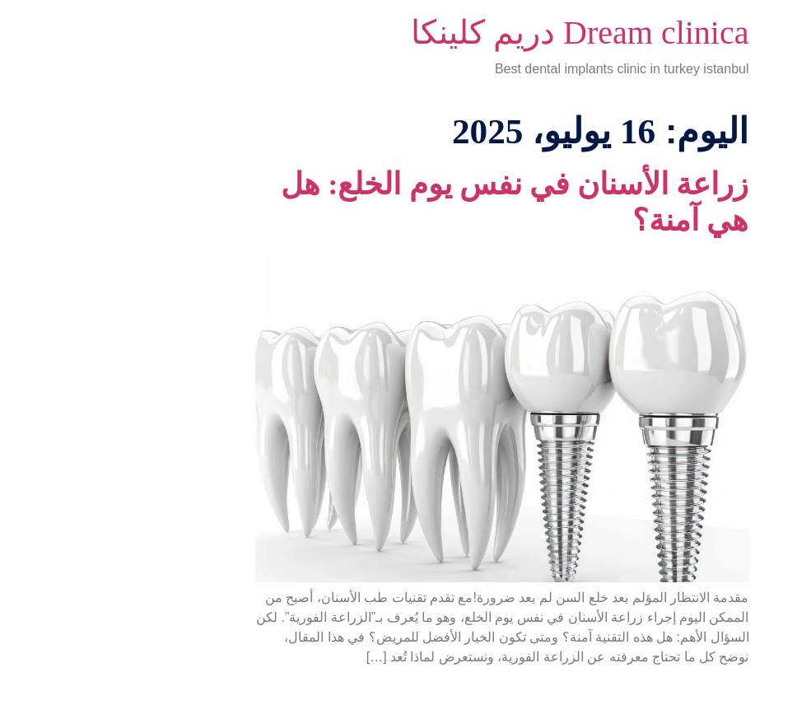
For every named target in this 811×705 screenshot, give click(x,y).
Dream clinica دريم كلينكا (483, 32)
